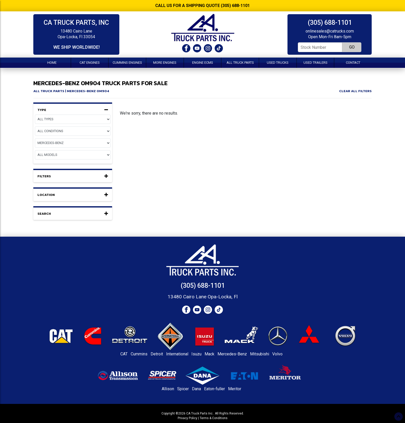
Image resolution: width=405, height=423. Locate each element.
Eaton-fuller (214, 388)
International (177, 354)
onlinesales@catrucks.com (330, 31)
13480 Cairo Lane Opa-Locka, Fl (203, 297)
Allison (168, 388)
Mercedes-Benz (232, 354)
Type (72, 110)
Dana (196, 388)
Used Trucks (278, 63)
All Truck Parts (48, 91)
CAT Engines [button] (90, 63)
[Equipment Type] (73, 119)
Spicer (183, 388)
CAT (124, 354)
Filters (72, 176)
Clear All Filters (355, 91)
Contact (353, 63)
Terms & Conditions (214, 418)
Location (72, 195)
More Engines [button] (164, 63)
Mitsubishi (259, 354)
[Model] (73, 154)
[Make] (73, 143)
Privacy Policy (187, 418)
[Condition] (73, 131)
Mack (209, 354)
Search (72, 214)
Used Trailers (315, 63)
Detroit (157, 354)
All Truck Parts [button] (240, 63)
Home (52, 63)
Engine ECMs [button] (202, 63)
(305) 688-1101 (330, 22)
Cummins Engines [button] (127, 63)
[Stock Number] (320, 47)
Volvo (277, 354)
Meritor (234, 388)
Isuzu (196, 354)
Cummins (139, 354)
